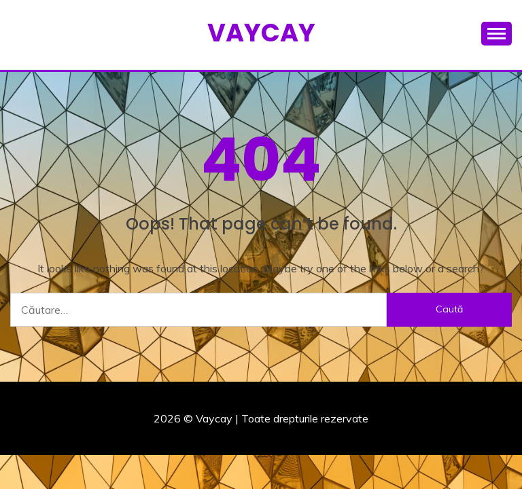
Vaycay (261, 32)
